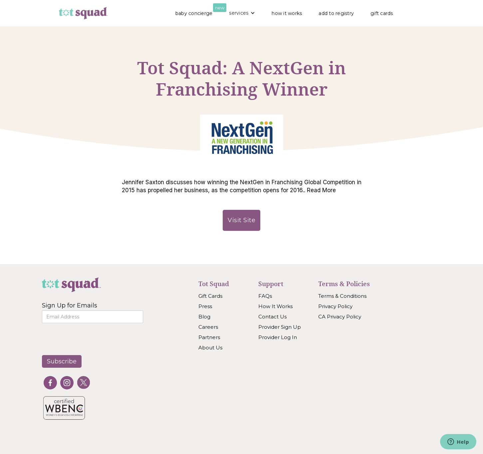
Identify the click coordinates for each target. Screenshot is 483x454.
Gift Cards (210, 296)
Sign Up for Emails (69, 305)
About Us (210, 347)
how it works (287, 13)
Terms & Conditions (342, 296)
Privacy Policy (335, 306)
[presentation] (87, 338)
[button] (242, 13)
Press (205, 306)
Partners (209, 337)
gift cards (381, 13)
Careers (208, 327)
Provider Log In (277, 337)
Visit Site (241, 220)
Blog (204, 316)
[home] (84, 13)
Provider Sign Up (279, 327)
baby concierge (194, 13)
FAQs (265, 296)
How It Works (275, 306)
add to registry (336, 13)
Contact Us (272, 316)
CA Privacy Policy (339, 316)
